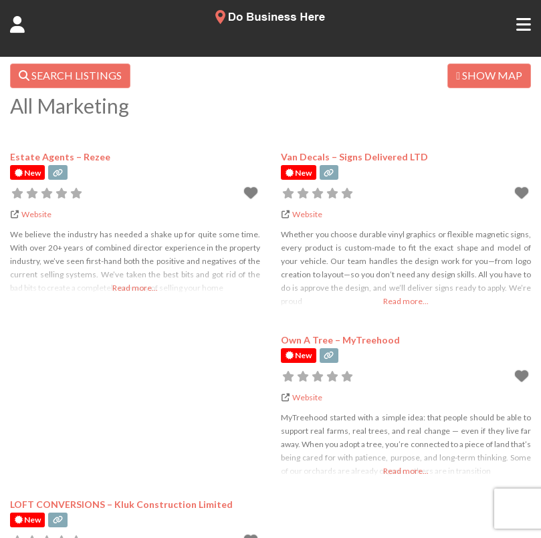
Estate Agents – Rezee (60, 156)
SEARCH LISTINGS (70, 75)
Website (36, 214)
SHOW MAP (489, 75)
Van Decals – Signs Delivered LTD (354, 156)
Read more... (135, 288)
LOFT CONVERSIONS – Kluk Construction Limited (121, 504)
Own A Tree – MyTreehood (340, 340)
